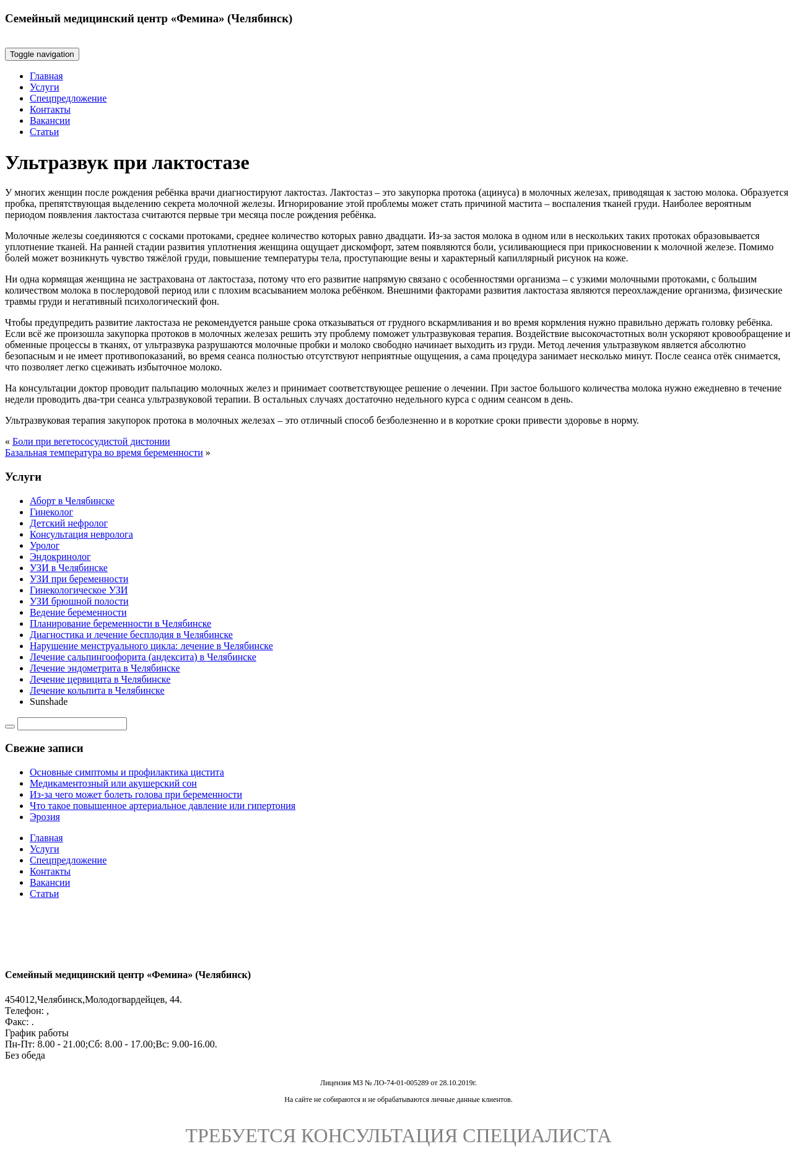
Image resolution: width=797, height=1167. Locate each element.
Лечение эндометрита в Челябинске (105, 668)
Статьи (44, 131)
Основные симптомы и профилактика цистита (127, 772)
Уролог (44, 545)
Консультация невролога (81, 534)
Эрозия (45, 816)
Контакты (50, 109)
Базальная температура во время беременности (104, 452)
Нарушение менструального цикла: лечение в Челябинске (151, 645)
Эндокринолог (60, 556)
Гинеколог (51, 512)
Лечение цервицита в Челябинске (100, 679)
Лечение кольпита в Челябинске (97, 690)
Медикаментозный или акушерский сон (113, 783)
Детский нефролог (69, 523)
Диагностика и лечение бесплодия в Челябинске (131, 634)
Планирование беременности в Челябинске (120, 623)
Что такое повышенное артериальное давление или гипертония (162, 805)
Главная (46, 76)
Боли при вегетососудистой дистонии (91, 441)
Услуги (44, 87)
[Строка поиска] (72, 723)
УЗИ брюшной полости (79, 601)
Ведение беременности (78, 612)
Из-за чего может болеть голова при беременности (136, 794)
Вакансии (50, 120)
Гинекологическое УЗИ (79, 590)
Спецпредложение (68, 98)
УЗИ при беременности (79, 579)
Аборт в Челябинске (72, 501)
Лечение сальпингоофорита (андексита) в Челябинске (143, 657)
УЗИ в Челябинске (69, 567)
